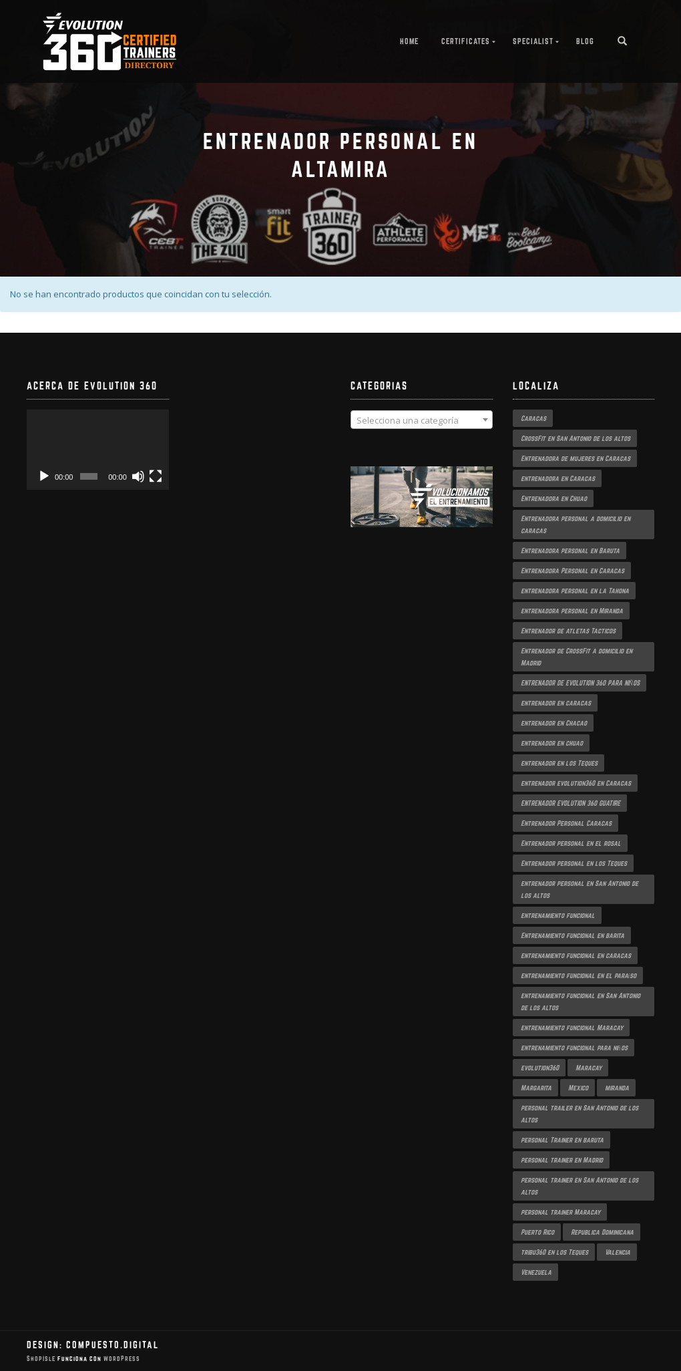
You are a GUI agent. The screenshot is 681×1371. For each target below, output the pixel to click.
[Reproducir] (44, 476)
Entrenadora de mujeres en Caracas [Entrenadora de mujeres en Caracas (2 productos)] (575, 458)
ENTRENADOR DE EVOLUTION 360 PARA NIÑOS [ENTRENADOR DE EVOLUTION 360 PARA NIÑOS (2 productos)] (580, 683)
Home (409, 41)
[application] (98, 450)
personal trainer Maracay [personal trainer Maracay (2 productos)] (560, 1212)
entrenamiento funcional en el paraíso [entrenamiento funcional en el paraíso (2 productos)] (579, 975)
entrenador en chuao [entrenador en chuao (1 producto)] (552, 743)
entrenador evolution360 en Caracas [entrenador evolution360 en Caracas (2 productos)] (576, 783)
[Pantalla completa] (155, 476)
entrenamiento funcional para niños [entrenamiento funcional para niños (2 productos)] (574, 1048)
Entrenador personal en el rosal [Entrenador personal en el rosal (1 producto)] (571, 843)
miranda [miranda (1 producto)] (617, 1088)
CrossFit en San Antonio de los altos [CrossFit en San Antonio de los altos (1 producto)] (575, 438)
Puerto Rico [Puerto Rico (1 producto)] (537, 1232)
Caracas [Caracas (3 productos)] (533, 418)
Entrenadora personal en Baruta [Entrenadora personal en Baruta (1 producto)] (570, 551)
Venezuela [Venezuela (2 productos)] (536, 1272)
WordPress (120, 1358)
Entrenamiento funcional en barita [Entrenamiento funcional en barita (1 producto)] (572, 935)
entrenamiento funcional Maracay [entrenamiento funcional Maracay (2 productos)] (572, 1028)
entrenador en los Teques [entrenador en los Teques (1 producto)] (559, 763)
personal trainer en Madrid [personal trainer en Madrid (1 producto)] (562, 1160)
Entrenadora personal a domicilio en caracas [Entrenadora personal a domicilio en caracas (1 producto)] (575, 524)
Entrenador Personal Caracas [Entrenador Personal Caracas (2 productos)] (566, 823)
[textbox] (421, 420)
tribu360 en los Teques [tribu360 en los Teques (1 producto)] (554, 1252)
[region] (422, 510)
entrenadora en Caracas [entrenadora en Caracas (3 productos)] (558, 478)
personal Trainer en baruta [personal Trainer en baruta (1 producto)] (562, 1140)
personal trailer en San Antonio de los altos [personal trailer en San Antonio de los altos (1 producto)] (579, 1114)
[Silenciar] (138, 476)
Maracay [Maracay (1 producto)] (589, 1068)
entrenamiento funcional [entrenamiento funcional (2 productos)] (558, 915)
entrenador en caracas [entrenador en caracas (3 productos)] (556, 703)
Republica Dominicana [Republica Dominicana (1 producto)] (602, 1232)
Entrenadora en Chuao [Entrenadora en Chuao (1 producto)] (554, 498)
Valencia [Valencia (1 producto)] (617, 1252)
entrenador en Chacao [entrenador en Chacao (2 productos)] (554, 723)
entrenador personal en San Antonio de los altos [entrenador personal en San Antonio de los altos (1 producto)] (579, 889)
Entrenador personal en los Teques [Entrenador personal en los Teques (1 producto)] (574, 863)
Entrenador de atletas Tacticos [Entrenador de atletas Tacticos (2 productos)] (568, 631)
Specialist (533, 41)
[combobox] (422, 419)
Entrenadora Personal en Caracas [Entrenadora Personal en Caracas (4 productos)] (572, 571)
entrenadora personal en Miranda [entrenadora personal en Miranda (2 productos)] (572, 611)
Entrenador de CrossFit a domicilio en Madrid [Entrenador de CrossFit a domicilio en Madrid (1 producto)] (576, 657)
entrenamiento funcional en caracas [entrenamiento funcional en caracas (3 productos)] (576, 955)
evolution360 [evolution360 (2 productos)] (540, 1068)
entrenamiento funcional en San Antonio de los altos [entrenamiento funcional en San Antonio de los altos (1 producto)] (580, 1002)
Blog (585, 41)
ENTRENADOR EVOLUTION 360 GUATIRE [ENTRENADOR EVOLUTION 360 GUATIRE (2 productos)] (570, 803)
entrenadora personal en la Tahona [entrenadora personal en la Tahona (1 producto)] (575, 591)
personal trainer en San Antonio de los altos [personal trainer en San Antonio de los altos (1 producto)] (579, 1186)
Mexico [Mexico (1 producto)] (578, 1088)
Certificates (465, 41)
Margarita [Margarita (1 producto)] (536, 1088)
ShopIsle (42, 1358)
